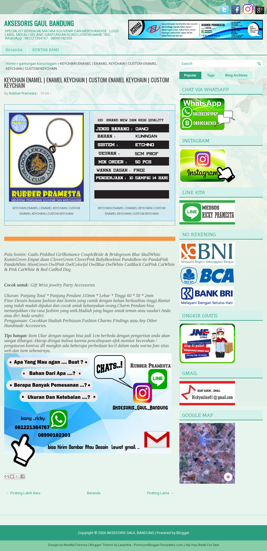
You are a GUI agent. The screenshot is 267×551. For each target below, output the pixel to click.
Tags (211, 75)
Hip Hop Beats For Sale (202, 545)
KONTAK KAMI (45, 49)
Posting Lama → (160, 493)
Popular (190, 75)
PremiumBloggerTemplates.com (158, 545)
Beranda (14, 49)
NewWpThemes (75, 545)
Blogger (182, 533)
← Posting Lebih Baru (23, 493)
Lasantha (124, 545)
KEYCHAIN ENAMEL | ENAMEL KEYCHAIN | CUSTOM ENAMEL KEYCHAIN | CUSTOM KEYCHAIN (86, 82)
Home (11, 63)
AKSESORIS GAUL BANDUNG (39, 23)
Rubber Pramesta (22, 93)
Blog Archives (236, 75)
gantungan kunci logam (38, 63)
